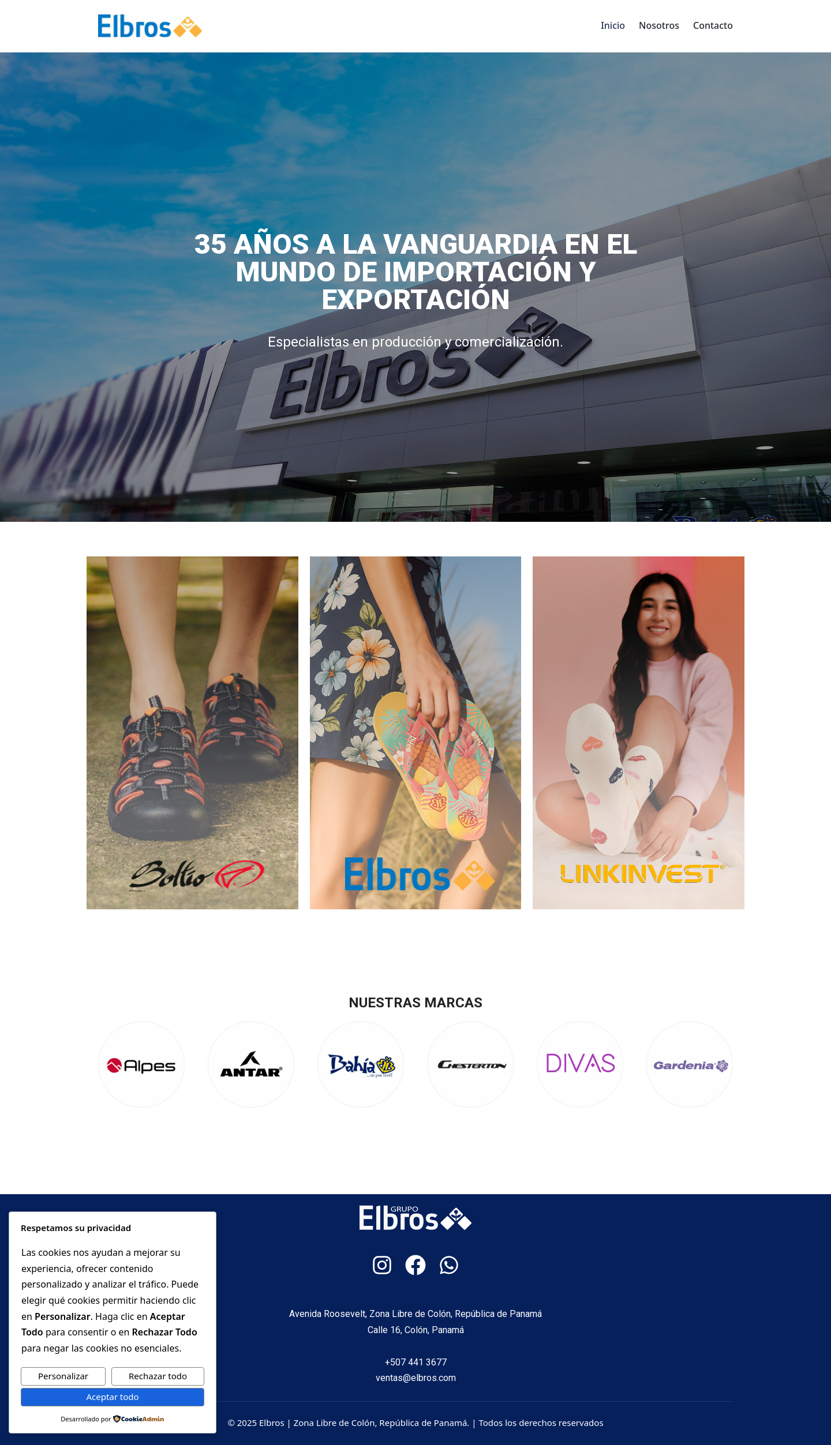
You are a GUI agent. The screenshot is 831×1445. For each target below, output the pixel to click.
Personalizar (63, 1376)
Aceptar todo (112, 1396)
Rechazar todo (158, 1376)
